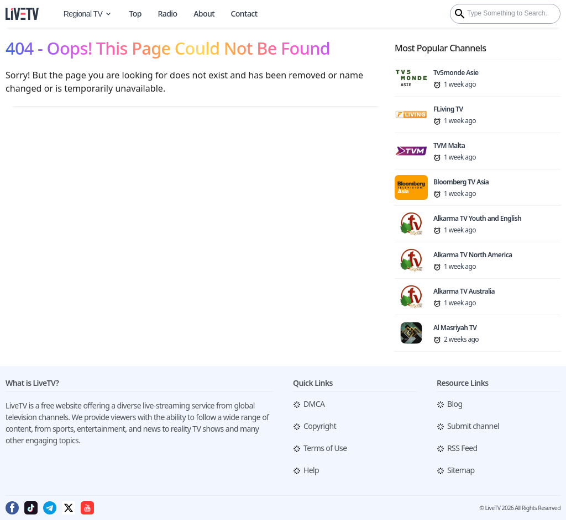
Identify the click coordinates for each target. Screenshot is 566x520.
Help (311, 470)
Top (135, 13)
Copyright (319, 426)
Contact (244, 13)
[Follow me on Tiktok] (31, 512)
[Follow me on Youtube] (87, 512)
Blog (454, 404)
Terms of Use (325, 448)
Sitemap (461, 470)
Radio (167, 13)
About (203, 13)
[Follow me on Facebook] (12, 512)
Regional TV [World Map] (88, 13)
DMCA (313, 404)
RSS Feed (462, 448)
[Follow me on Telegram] (49, 512)
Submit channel (473, 426)
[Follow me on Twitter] (68, 512)
